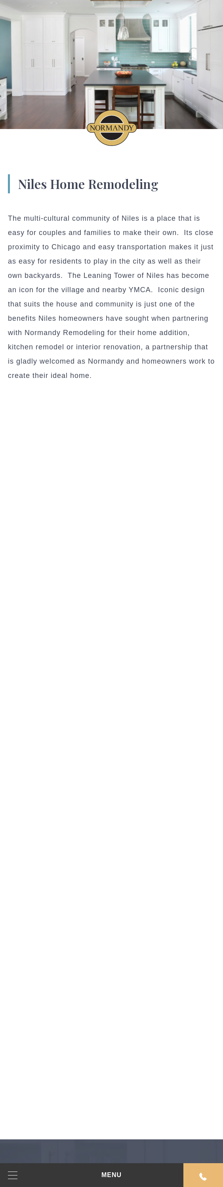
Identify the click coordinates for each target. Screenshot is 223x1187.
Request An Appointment (203, 1177)
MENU (65, 1175)
